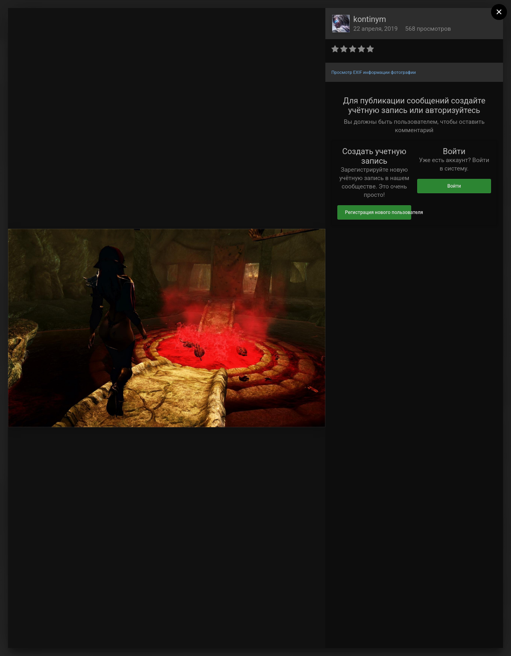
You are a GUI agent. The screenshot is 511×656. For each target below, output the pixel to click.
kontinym (369, 19)
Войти (454, 186)
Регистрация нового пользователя (378, 212)
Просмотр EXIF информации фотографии (373, 72)
